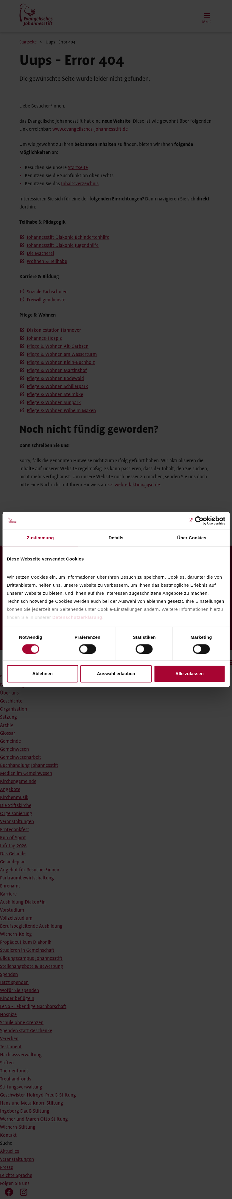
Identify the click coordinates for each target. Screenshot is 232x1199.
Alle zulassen (189, 673)
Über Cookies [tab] (191, 537)
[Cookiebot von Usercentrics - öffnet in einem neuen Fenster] (199, 520)
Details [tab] (116, 537)
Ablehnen (42, 673)
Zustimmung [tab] (40, 537)
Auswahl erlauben (116, 673)
